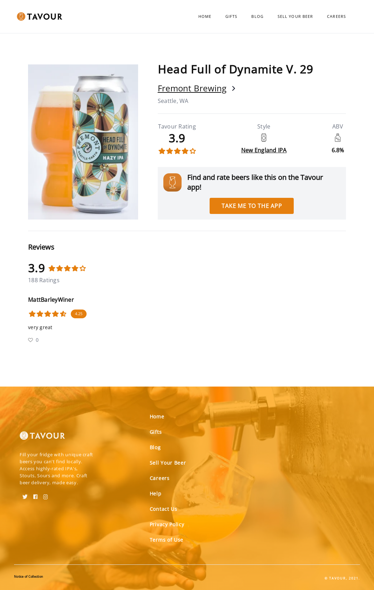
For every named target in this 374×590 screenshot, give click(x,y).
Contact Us (163, 509)
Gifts (231, 16)
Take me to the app (252, 206)
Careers (336, 16)
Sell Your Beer (295, 16)
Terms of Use (166, 539)
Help (156, 493)
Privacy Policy (167, 524)
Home (204, 16)
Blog (257, 16)
